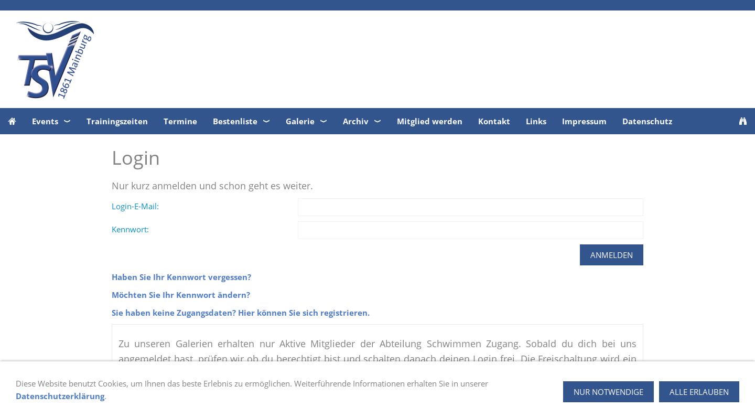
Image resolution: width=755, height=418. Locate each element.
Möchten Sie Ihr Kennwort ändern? (181, 295)
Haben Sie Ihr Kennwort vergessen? (181, 277)
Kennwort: (130, 229)
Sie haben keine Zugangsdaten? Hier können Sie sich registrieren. (241, 312)
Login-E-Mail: (135, 206)
